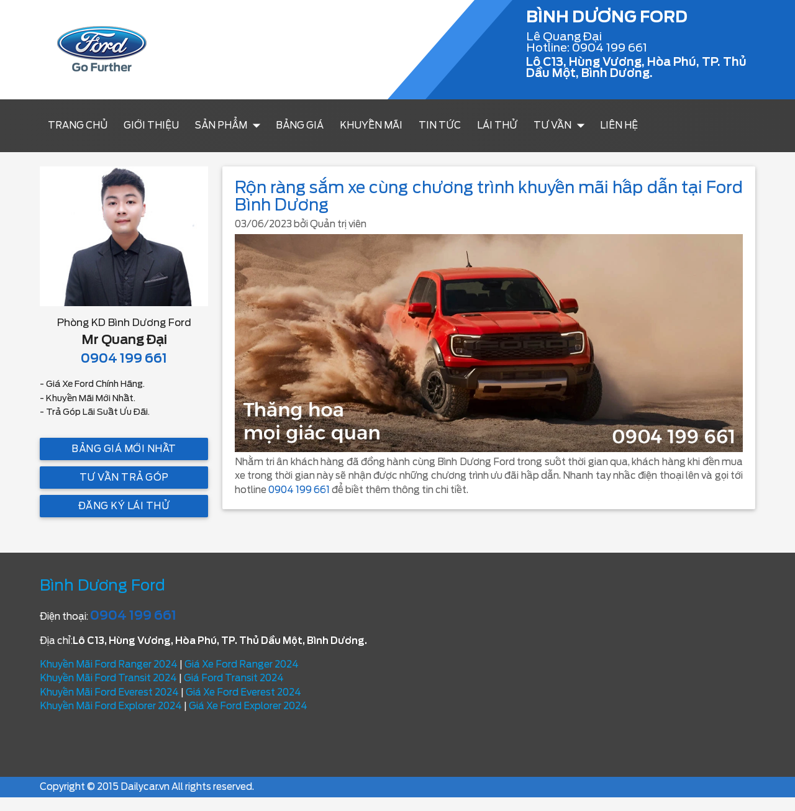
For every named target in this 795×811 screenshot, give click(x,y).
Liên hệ (619, 125)
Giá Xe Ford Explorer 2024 (248, 706)
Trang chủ (77, 125)
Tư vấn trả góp (124, 477)
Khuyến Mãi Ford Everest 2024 (109, 692)
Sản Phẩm (230, 125)
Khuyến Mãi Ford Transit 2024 (108, 678)
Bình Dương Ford (102, 585)
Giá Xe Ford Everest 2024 (243, 692)
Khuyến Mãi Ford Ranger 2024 (109, 664)
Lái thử (497, 125)
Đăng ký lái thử (124, 506)
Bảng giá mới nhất (123, 449)
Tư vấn (562, 125)
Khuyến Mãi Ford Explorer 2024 (111, 706)
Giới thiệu (151, 125)
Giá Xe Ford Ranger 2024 (241, 664)
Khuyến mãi (371, 125)
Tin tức (440, 125)
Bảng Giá (300, 125)
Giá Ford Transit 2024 (234, 678)
